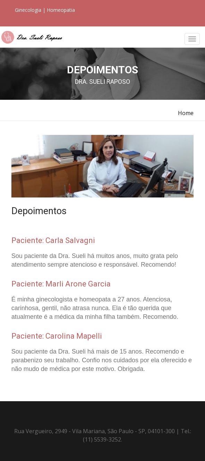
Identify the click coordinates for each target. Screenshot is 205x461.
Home (186, 113)
